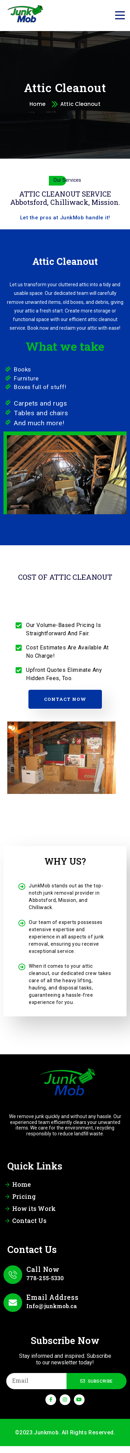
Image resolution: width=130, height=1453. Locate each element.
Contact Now (65, 699)
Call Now (43, 1269)
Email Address (52, 1297)
